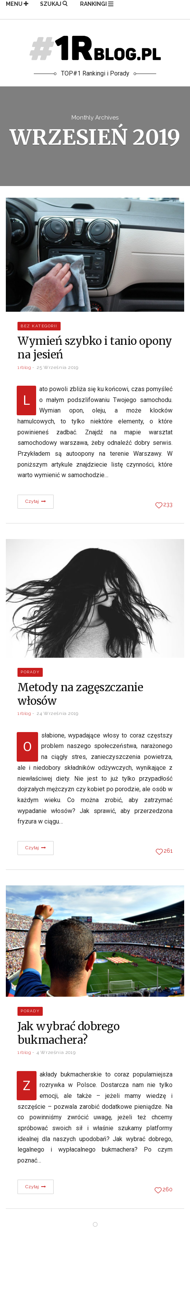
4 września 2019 (56, 1052)
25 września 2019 (57, 367)
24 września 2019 (57, 713)
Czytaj (35, 501)
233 (168, 504)
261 (168, 851)
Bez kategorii (39, 326)
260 (167, 1189)
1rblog (24, 367)
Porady (30, 672)
